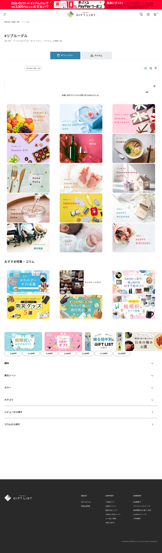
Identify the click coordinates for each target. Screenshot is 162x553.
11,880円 (85, 353)
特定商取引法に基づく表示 (142, 510)
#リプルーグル (33, 68)
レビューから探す (13, 412)
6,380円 (67, 353)
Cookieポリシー (138, 514)
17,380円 (103, 353)
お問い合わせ (110, 522)
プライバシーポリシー (140, 506)
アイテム (98, 55)
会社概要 (136, 502)
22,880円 (121, 353)
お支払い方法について (113, 514)
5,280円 (49, 353)
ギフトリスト (67, 55)
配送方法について (111, 510)
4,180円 (31, 353)
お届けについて (110, 506)
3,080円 (13, 353)
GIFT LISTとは (86, 502)
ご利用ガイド (110, 502)
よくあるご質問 (110, 518)
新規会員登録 (85, 506)
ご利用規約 (137, 518)
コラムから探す (12, 424)
